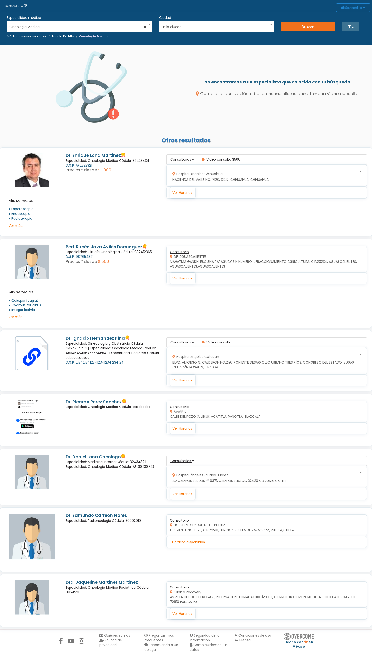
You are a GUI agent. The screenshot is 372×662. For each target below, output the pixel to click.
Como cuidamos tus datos (209, 647)
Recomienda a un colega (161, 647)
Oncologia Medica (93, 36)
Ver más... (16, 225)
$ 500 (103, 261)
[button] (350, 26)
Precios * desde (81, 169)
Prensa (243, 640)
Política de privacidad (110, 642)
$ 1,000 (104, 169)
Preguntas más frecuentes (159, 638)
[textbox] (215, 26)
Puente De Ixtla (63, 36)
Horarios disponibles (188, 542)
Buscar (308, 26)
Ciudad (165, 17)
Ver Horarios (182, 192)
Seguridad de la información (204, 638)
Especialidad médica (24, 17)
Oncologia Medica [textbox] (77, 26)
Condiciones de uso (253, 635)
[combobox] (77, 25)
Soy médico (353, 7)
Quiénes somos (114, 635)
